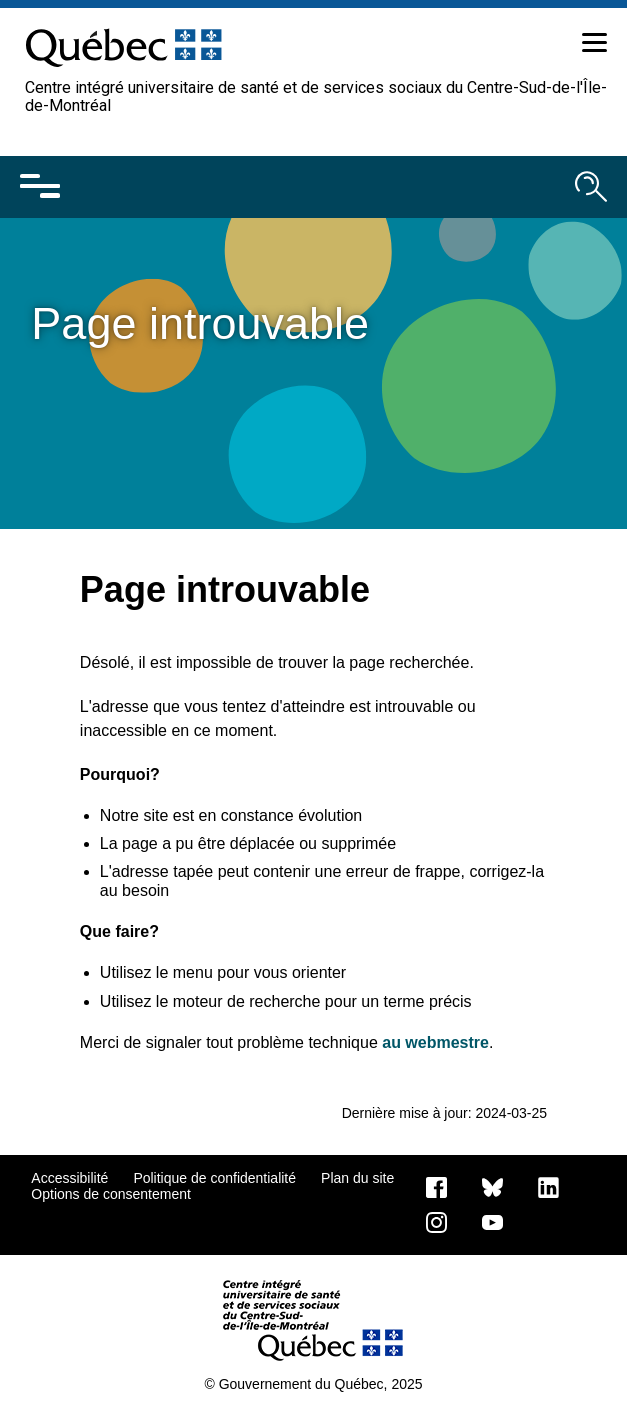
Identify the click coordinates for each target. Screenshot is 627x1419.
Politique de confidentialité (214, 1178)
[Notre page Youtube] (492, 1221)
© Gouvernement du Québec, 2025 (313, 1384)
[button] (592, 46)
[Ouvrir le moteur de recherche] (591, 187)
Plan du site (357, 1178)
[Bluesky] (492, 1186)
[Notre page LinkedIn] (548, 1186)
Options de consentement (111, 1194)
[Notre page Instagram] (436, 1221)
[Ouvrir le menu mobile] (40, 187)
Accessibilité (69, 1178)
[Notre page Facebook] (436, 1186)
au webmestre (435, 1042)
